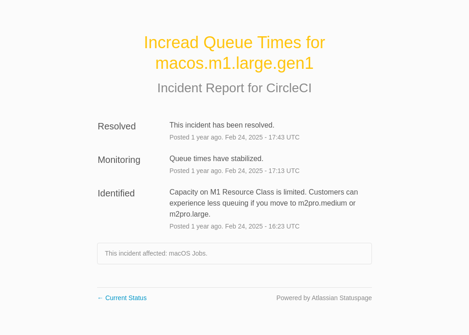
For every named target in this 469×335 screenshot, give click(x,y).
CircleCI (289, 88)
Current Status (122, 298)
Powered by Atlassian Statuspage (324, 298)
